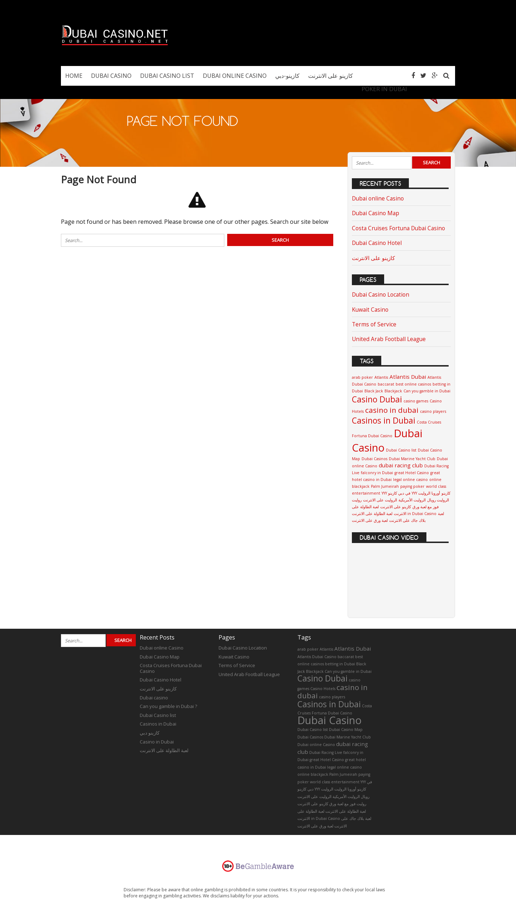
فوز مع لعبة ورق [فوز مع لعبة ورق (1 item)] (425, 506)
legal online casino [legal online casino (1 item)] (410, 479)
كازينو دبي (149, 733)
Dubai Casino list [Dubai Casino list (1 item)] (401, 450)
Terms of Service (374, 324)
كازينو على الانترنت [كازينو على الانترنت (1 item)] (395, 506)
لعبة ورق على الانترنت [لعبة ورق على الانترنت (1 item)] (370, 520)
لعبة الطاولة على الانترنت (164, 750)
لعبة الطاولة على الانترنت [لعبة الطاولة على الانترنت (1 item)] (345, 811)
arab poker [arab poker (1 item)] (362, 377)
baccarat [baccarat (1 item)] (386, 384)
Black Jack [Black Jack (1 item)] (373, 390)
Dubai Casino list (158, 715)
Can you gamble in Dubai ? (168, 706)
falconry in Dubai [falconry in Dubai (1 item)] (377, 472)
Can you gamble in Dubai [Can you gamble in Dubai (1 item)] (426, 390)
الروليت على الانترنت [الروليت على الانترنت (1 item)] (380, 499)
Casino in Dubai (157, 741)
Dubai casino (154, 697)
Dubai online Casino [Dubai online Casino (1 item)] (316, 744)
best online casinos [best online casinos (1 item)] (413, 384)
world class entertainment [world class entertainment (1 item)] (334, 781)
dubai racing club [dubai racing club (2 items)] (401, 465)
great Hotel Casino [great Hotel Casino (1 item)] (412, 472)
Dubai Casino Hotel (377, 243)
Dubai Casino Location (380, 294)
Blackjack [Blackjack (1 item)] (393, 390)
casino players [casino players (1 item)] (433, 411)
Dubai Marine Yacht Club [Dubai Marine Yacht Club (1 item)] (412, 458)
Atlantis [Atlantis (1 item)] (381, 377)
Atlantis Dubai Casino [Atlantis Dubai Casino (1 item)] (316, 656)
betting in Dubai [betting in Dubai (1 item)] (340, 663)
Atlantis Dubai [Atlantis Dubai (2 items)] (408, 376)
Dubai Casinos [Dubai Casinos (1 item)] (374, 458)
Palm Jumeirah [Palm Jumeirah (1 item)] (385, 486)
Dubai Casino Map (375, 213)
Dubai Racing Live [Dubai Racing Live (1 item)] (325, 752)
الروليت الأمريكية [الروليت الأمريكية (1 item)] (412, 499)
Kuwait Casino (370, 309)
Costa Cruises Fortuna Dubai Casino (398, 228)
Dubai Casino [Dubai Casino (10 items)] (329, 720)
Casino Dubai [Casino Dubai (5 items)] (377, 399)
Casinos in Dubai (158, 724)
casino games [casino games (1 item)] (415, 400)
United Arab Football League (389, 339)
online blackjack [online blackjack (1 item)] (312, 774)
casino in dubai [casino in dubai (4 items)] (392, 410)
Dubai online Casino (378, 198)
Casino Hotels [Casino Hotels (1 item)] (322, 688)
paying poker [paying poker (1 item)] (412, 486)
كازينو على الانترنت (373, 258)
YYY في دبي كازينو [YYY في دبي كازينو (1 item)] (396, 493)
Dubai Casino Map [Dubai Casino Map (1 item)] (346, 729)
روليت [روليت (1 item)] (357, 499)
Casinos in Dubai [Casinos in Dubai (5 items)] (383, 420)
